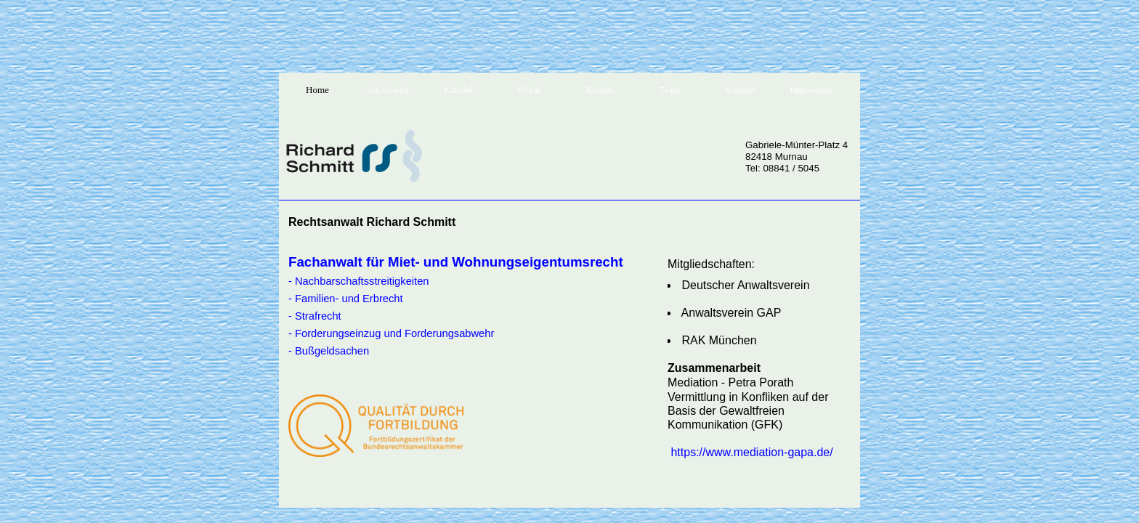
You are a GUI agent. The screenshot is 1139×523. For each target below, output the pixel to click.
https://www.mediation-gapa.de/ (751, 452)
